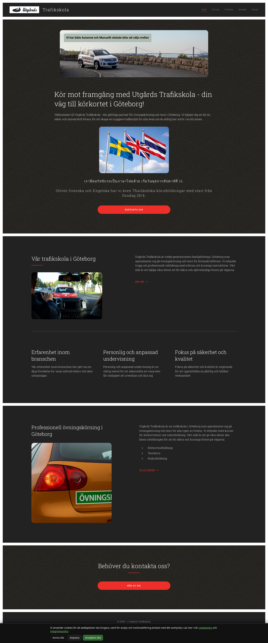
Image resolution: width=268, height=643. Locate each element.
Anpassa (74, 637)
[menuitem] (237, 9)
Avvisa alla (58, 637)
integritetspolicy (59, 631)
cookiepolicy (205, 627)
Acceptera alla (93, 637)
